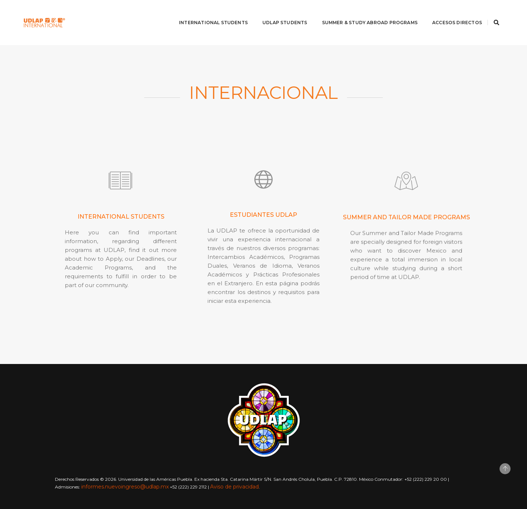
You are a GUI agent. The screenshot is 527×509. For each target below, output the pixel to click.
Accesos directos (453, 13)
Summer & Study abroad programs (366, 13)
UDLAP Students (281, 13)
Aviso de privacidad (234, 486)
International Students (209, 13)
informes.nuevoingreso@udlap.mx (125, 486)
